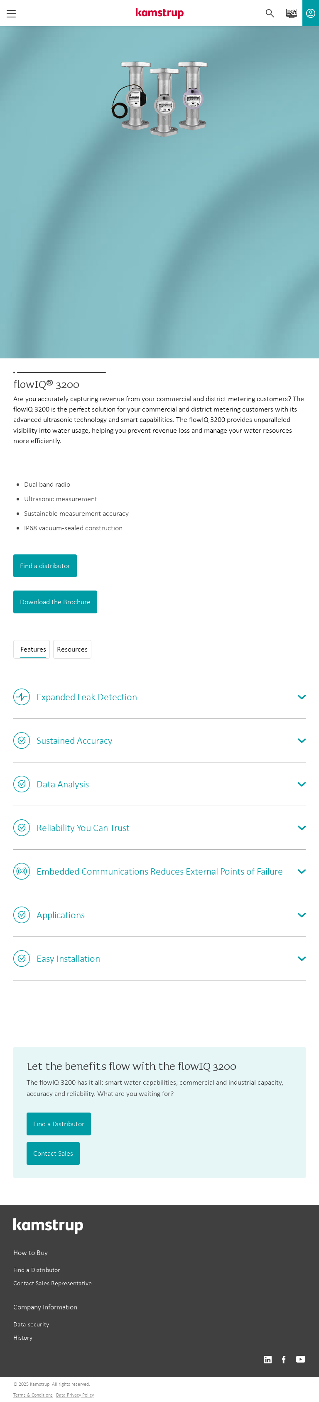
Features (33, 649)
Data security (31, 1324)
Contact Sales (53, 1153)
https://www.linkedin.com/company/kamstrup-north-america (268, 1360)
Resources (72, 649)
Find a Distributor (58, 1123)
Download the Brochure (55, 601)
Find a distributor (45, 565)
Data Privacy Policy (75, 1395)
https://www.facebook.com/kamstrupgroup (284, 1360)
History (22, 1337)
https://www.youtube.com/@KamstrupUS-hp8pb (301, 1360)
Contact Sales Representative (52, 1283)
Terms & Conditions (33, 1395)
